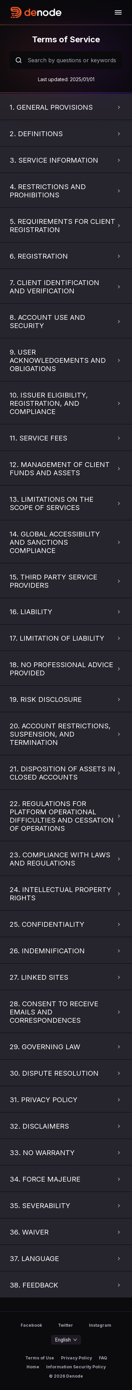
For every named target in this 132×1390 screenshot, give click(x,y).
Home (33, 1367)
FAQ (103, 1358)
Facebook (31, 1325)
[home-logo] (62, 12)
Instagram (100, 1325)
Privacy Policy (76, 1358)
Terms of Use (39, 1358)
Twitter (65, 1325)
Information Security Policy (76, 1367)
